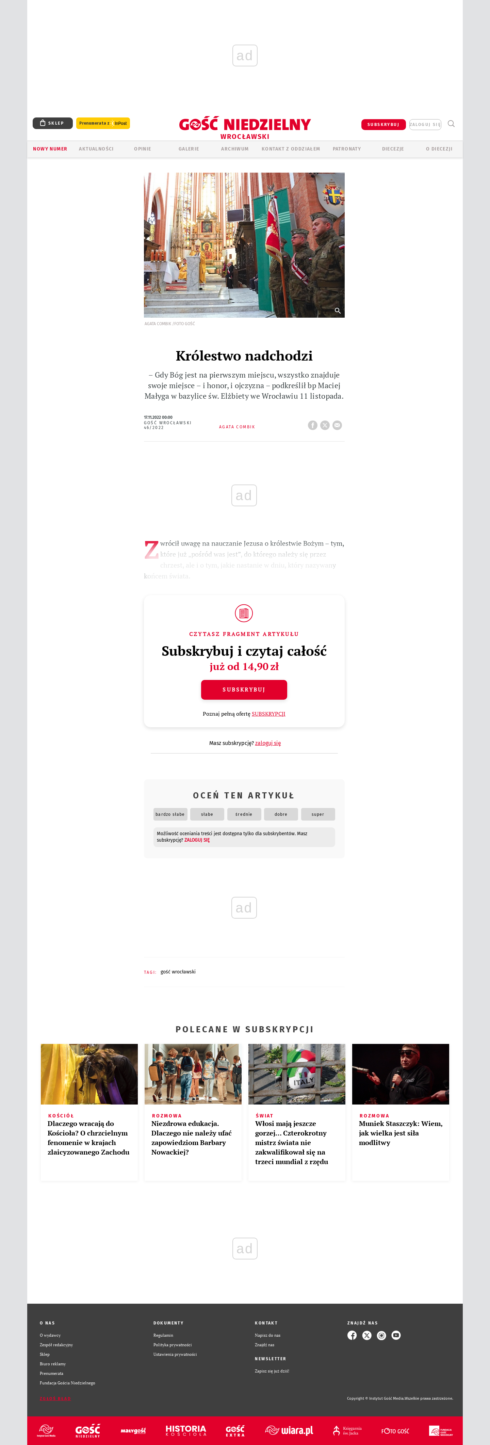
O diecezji (439, 149)
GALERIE (189, 149)
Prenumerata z (103, 123)
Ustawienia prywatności (175, 1354)
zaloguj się (425, 124)
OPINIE (142, 149)
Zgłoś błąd (55, 1398)
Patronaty (347, 149)
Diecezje (393, 149)
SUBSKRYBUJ (383, 124)
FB (314, 423)
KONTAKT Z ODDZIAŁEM (291, 149)
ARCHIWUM (235, 149)
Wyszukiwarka (451, 123)
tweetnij (326, 423)
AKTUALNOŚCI (96, 149)
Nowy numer (50, 149)
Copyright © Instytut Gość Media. (376, 1398)
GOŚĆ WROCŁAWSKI (178, 972)
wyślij (338, 423)
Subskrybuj (244, 689)
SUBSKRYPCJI (268, 713)
